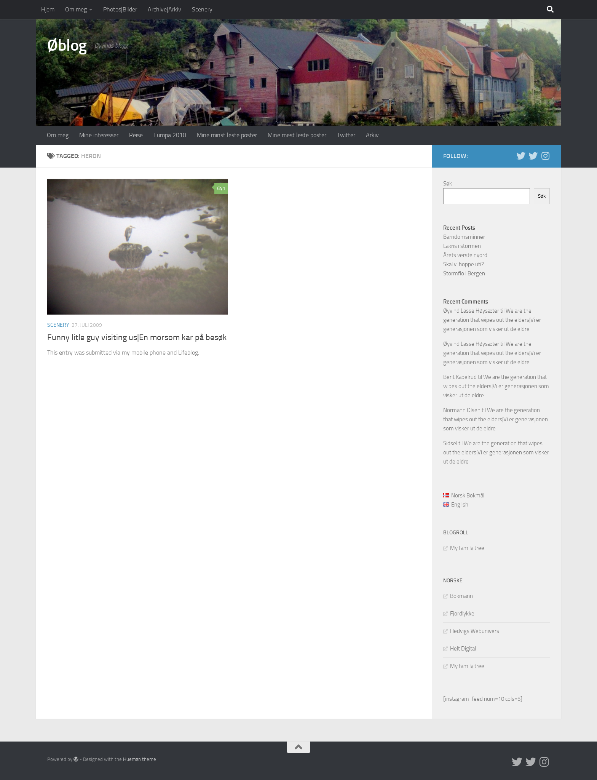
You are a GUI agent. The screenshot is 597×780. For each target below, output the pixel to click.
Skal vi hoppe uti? (463, 264)
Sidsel (450, 443)
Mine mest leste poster (297, 135)
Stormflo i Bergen (464, 273)
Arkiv (372, 135)
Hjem (47, 9)
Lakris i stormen (462, 246)
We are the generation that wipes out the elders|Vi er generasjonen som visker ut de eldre (492, 319)
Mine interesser (98, 135)
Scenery (202, 9)
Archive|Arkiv (164, 9)
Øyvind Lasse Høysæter (471, 310)
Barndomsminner (464, 236)
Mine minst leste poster (227, 135)
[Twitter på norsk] (533, 155)
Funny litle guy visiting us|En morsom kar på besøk (137, 337)
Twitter (346, 135)
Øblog (67, 45)
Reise (136, 135)
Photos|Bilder (120, 9)
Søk (447, 183)
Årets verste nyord (465, 255)
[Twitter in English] (520, 155)
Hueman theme (139, 759)
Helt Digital (463, 648)
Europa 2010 (169, 135)
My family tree (467, 548)
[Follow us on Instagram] (545, 155)
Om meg (76, 9)
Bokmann (461, 596)
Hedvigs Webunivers (474, 631)
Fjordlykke (462, 613)
